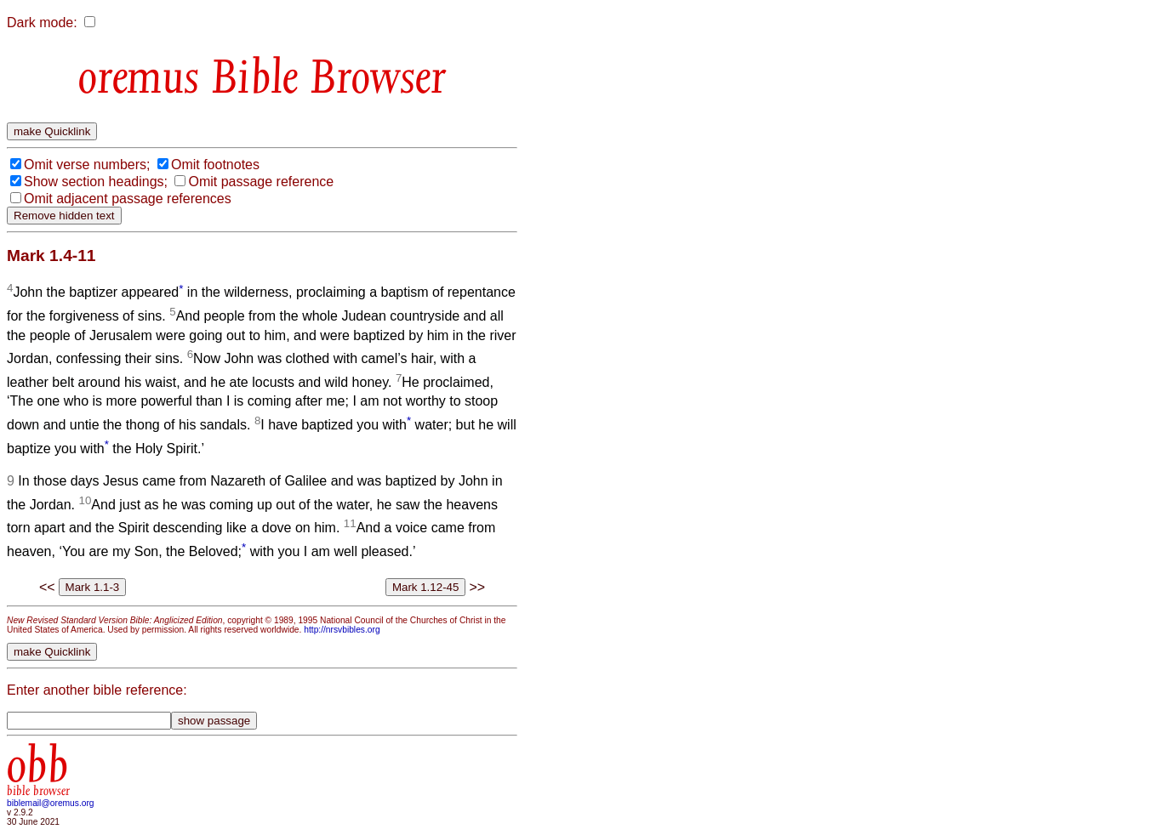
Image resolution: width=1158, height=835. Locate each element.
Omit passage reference (261, 181)
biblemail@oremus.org (50, 803)
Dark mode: (42, 22)
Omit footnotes (215, 164)
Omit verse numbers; (87, 164)
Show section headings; (96, 181)
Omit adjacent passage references (127, 198)
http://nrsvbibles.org (341, 629)
